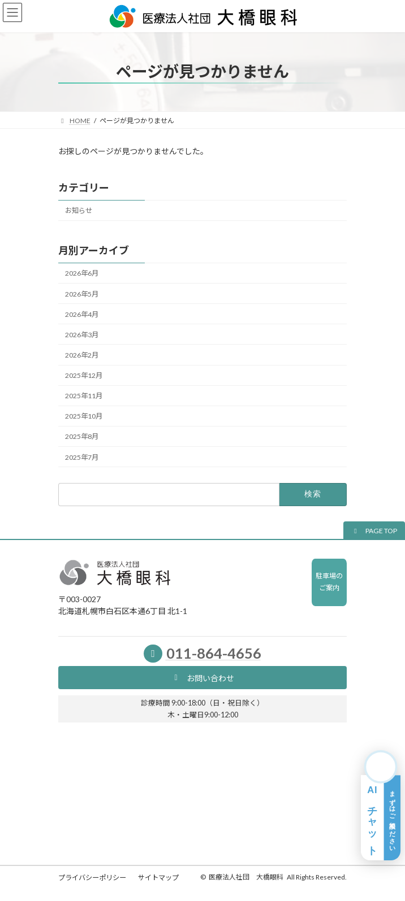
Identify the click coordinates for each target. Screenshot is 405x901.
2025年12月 (83, 375)
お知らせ (78, 210)
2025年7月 (81, 456)
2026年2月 (81, 355)
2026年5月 (81, 293)
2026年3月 (81, 334)
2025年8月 (81, 436)
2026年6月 (81, 273)
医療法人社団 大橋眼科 (246, 877)
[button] (374, 530)
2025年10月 (83, 416)
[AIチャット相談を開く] (380, 805)
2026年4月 (81, 314)
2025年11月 (83, 395)
